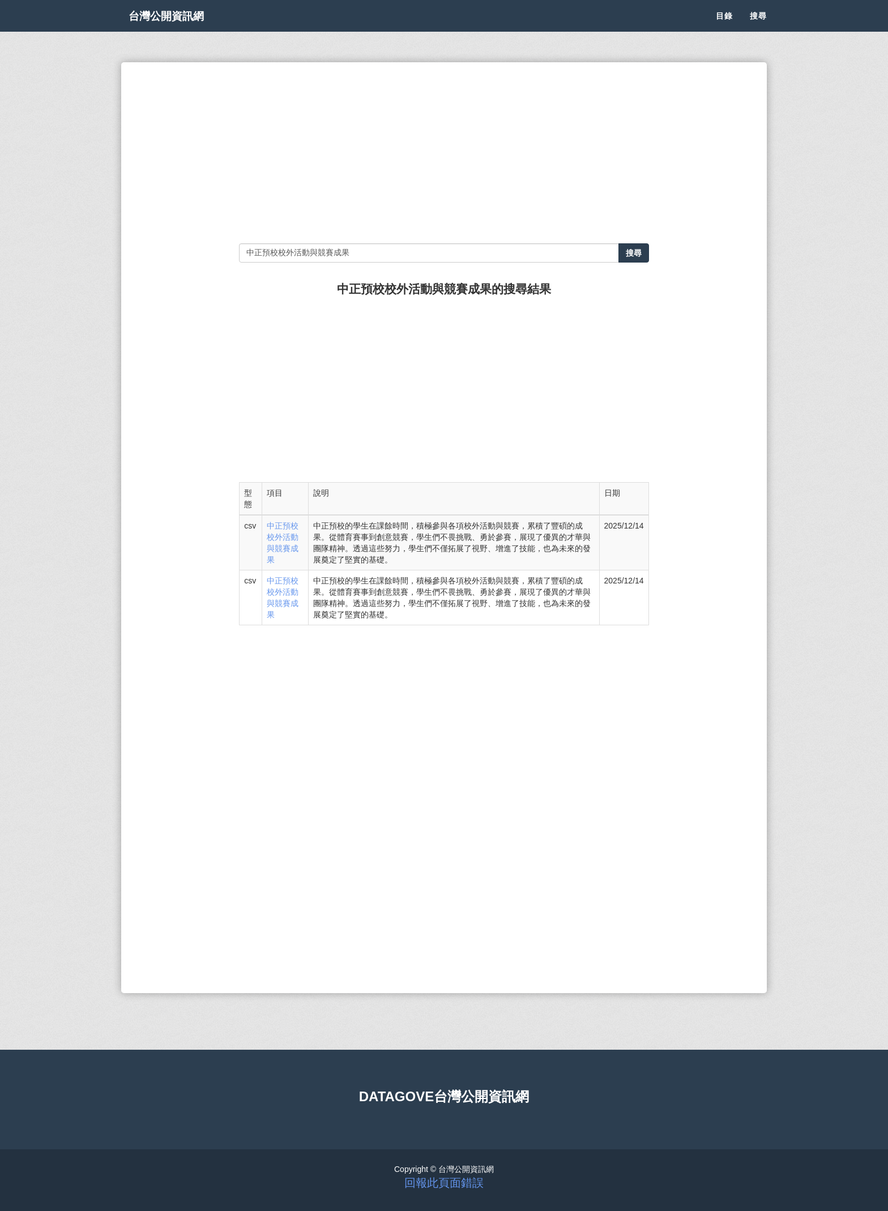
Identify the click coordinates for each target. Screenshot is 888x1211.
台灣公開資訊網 (176, 28)
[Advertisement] (443, 153)
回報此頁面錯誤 (444, 1182)
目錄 (724, 28)
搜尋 (758, 28)
